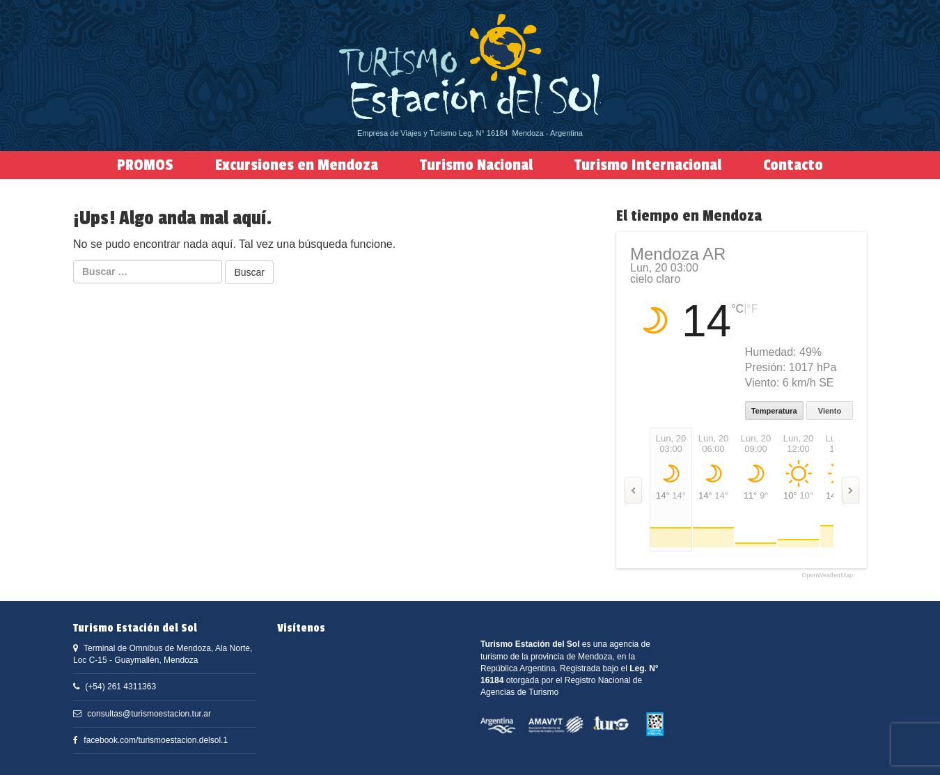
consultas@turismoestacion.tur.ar (149, 714)
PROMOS (145, 165)
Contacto (793, 165)
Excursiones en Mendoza (296, 165)
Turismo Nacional (476, 165)
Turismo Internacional (647, 165)
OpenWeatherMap (827, 575)
